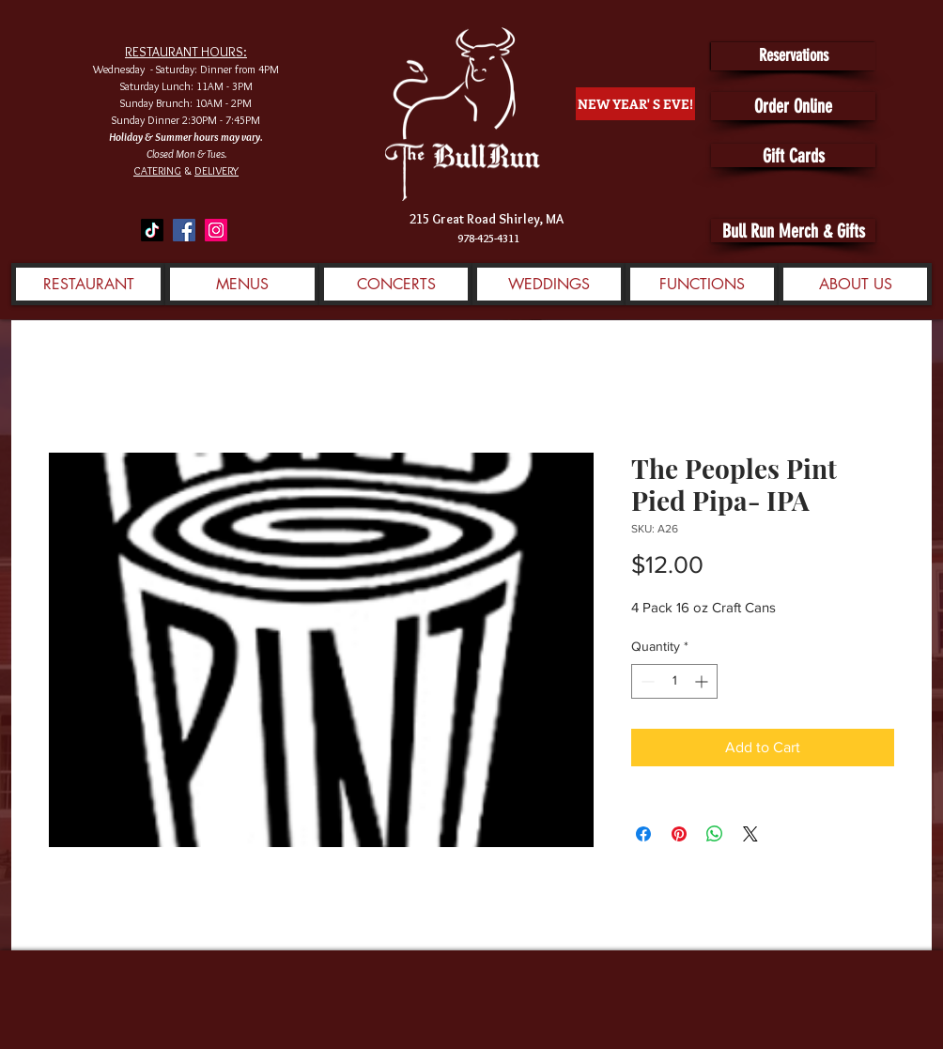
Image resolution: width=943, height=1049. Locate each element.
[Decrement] (645, 681)
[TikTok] (152, 230)
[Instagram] (216, 230)
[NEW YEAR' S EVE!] (635, 103)
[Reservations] (793, 56)
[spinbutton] (674, 681)
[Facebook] (184, 230)
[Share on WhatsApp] (714, 834)
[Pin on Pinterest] (679, 834)
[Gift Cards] (793, 155)
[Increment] (703, 681)
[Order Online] (793, 106)
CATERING (157, 170)
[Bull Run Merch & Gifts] (793, 230)
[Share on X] (750, 834)
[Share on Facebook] (643, 834)
